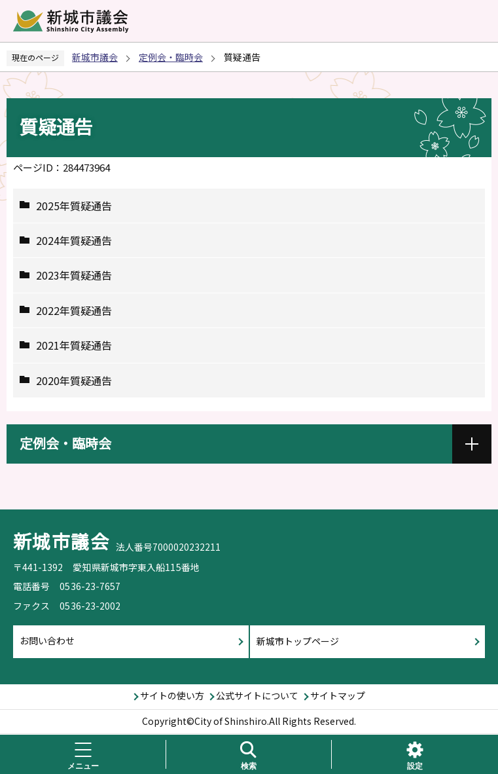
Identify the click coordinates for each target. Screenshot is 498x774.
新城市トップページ (298, 641)
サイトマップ (337, 695)
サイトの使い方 (172, 695)
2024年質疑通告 (74, 240)
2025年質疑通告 (74, 205)
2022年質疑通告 (74, 310)
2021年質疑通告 (74, 345)
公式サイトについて (257, 695)
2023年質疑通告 (74, 275)
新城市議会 (95, 57)
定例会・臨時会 (171, 57)
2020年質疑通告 (74, 380)
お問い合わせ (47, 640)
